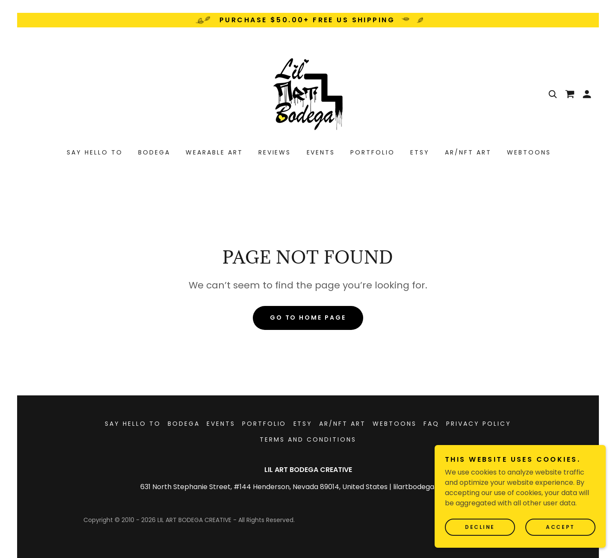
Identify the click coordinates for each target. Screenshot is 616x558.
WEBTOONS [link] (529, 152)
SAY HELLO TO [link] (95, 152)
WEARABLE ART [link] (214, 152)
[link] (308, 93)
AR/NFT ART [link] (468, 152)
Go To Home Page (308, 317)
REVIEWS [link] (274, 152)
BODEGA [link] (154, 152)
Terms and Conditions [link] (308, 439)
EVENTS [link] (321, 152)
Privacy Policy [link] (478, 423)
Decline (480, 527)
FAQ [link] (431, 423)
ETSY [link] (419, 152)
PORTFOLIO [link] (372, 152)
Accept (560, 527)
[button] (586, 94)
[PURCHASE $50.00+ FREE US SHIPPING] (308, 20)
